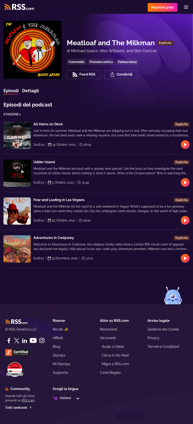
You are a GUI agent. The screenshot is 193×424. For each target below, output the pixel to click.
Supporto (60, 373)
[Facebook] (8, 340)
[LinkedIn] (24, 340)
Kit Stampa (61, 364)
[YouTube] (33, 340)
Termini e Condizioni (163, 347)
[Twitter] (16, 340)
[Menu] (186, 7)
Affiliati (58, 338)
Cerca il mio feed (115, 355)
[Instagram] (41, 340)
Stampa (59, 355)
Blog (56, 347)
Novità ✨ (60, 329)
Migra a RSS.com (115, 364)
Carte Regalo (110, 373)
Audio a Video (113, 347)
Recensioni (108, 329)
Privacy (153, 338)
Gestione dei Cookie (163, 329)
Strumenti (108, 338)
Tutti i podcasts (18, 407)
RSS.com (28, 400)
